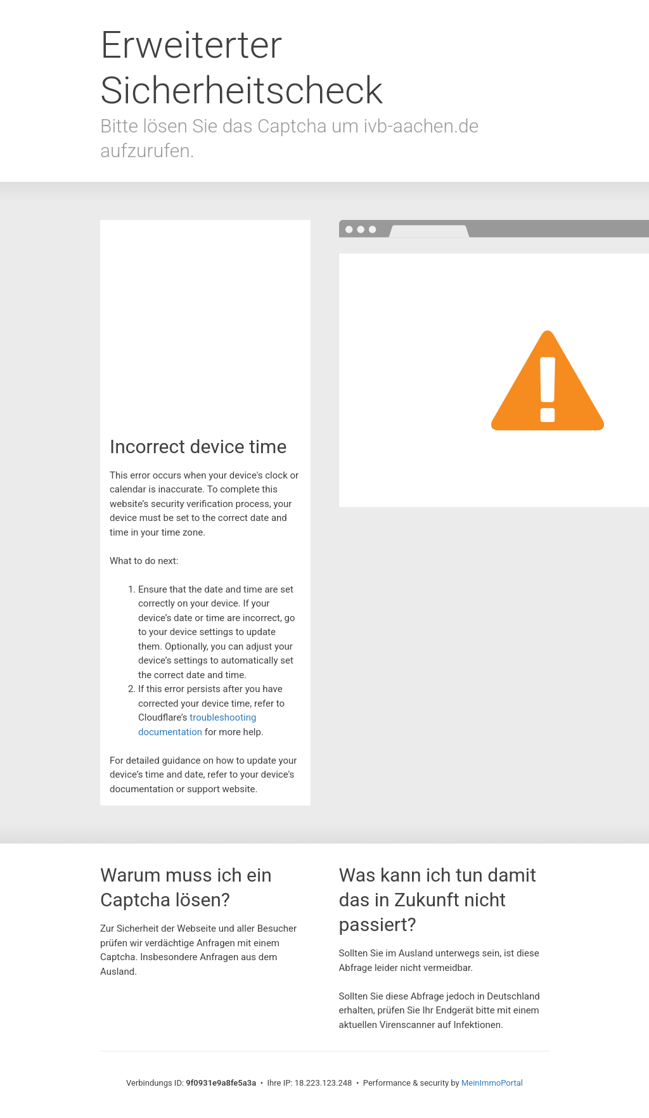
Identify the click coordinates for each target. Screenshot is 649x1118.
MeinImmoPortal (492, 1083)
